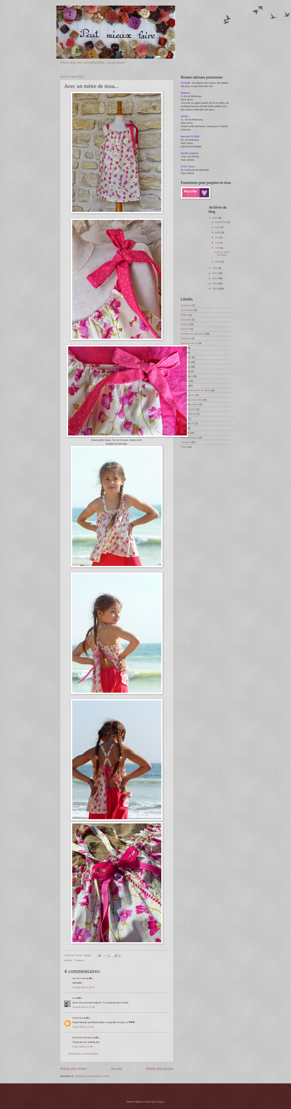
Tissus (184, 418)
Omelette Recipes (82, 1037)
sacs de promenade (191, 399)
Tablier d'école (188, 413)
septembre (221, 222)
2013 (215, 268)
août (217, 227)
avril (217, 247)
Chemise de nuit (189, 343)
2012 (215, 273)
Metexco (185, 92)
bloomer (185, 328)
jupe (183, 352)
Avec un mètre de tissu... (222, 253)
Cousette (185, 82)
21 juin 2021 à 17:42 (83, 1027)
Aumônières (187, 310)
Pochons (185, 362)
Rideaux (185, 380)
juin (217, 237)
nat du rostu (79, 978)
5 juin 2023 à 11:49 (82, 1046)
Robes (184, 385)
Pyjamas (185, 371)
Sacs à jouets (188, 395)
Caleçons (186, 338)
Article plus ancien (159, 1069)
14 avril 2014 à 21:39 (83, 1007)
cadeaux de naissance (193, 333)
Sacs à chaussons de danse (196, 390)
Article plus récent (73, 1069)
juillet (218, 232)
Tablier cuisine (188, 409)
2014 (215, 217)
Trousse (185, 432)
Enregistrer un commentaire (83, 1053)
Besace (185, 324)
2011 (215, 278)
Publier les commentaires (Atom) (92, 1076)
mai (217, 242)
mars (218, 261)
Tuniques (79, 960)
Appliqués (186, 305)
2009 (215, 288)
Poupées (185, 366)
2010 (215, 283)
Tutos (184, 446)
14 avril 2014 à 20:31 (83, 987)
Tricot (184, 428)
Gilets (184, 347)
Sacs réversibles (189, 404)
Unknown (77, 1017)
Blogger (160, 1101)
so (73, 998)
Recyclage (186, 376)
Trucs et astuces (189, 437)
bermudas (186, 319)
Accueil (116, 1069)
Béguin (184, 314)
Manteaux (186, 357)
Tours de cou (187, 423)
